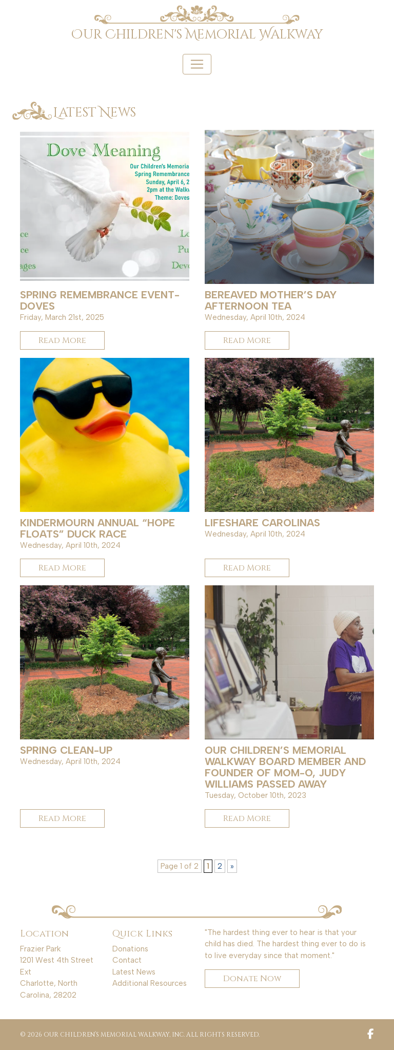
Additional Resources (149, 983)
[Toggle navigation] (197, 64)
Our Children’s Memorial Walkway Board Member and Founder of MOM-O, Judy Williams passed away (285, 767)
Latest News (133, 972)
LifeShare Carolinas (262, 522)
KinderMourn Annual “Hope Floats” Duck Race (97, 528)
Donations (130, 948)
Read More (62, 340)
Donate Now (252, 978)
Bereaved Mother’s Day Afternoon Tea (271, 300)
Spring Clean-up (66, 750)
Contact (127, 960)
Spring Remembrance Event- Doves (100, 300)
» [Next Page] (232, 866)
